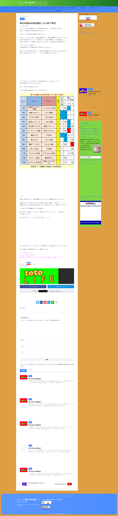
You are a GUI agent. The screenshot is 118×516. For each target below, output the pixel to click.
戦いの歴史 (83, 7)
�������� (98, 219)
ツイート (82, 126)
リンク (71, 495)
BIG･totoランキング (84, 28)
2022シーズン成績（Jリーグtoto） (47, 8)
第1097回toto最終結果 (35, 471)
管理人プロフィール (95, 7)
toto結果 (23, 307)
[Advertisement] (47, 68)
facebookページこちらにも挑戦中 (89, 128)
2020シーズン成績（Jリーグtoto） (71, 8)
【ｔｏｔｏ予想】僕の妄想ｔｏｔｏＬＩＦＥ (32, 2)
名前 (22, 340)
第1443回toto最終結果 (35, 425)
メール (23, 346)
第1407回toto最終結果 (35, 378)
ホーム (22, 7)
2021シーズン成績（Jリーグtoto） (59, 8)
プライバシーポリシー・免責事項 (61, 495)
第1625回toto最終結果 (93, 115)
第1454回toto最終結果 (35, 402)
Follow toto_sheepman (55, 291)
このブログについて (34, 7)
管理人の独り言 (59, 10)
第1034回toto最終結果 (35, 448)
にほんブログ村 (24, 265)
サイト (22, 352)
